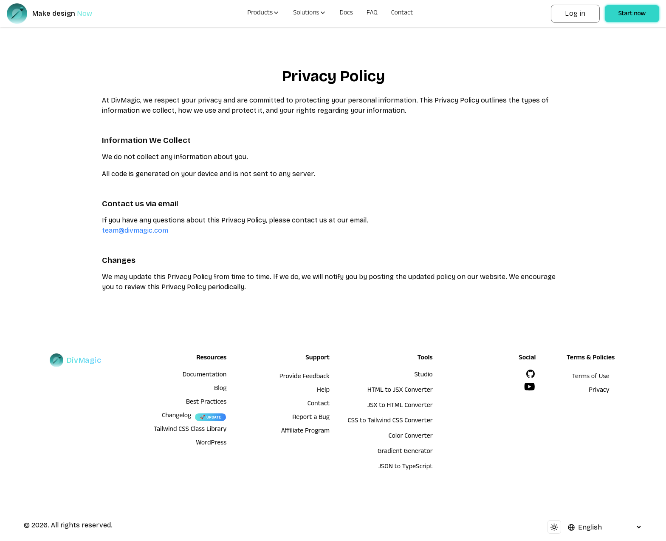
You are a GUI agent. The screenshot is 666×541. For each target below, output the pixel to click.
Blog (220, 389)
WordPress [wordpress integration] (211, 443)
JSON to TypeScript (405, 467)
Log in (575, 13)
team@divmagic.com (135, 230)
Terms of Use (591, 377)
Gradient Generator (405, 452)
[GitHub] (530, 374)
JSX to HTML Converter (400, 406)
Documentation (205, 375)
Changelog (176, 416)
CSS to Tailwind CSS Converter (390, 421)
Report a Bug (311, 418)
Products (263, 14)
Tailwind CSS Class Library (190, 430)
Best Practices (206, 403)
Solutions (309, 14)
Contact (402, 14)
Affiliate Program (305, 432)
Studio (423, 375)
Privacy (599, 391)
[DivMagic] (58, 13)
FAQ (372, 14)
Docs (346, 14)
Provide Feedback (304, 377)
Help (323, 391)
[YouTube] (530, 387)
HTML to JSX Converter (400, 391)
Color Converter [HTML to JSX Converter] (410, 437)
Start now (632, 14)
